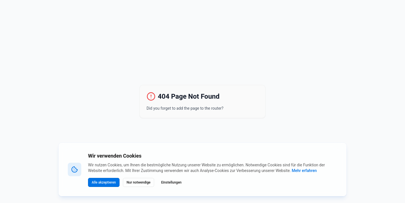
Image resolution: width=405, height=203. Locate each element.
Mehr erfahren (304, 170)
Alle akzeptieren (104, 182)
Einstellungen (171, 182)
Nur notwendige (138, 182)
